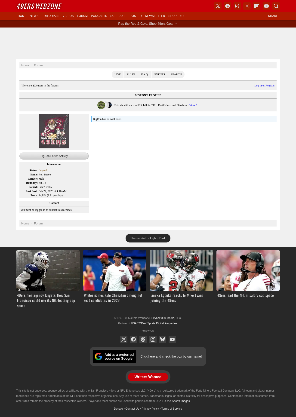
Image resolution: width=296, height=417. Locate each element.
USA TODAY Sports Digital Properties (154, 323)
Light (153, 238)
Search (176, 74)
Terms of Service (171, 408)
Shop (172, 16)
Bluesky (162, 339)
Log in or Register (264, 85)
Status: (33, 170)
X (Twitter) (123, 339)
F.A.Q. (144, 74)
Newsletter (155, 16)
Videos (68, 16)
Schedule (118, 16)
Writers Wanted (148, 377)
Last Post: (32, 191)
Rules (130, 74)
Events (159, 74)
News (34, 16)
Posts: (34, 195)
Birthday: (32, 182)
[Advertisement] (148, 43)
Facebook (133, 339)
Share (273, 16)
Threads (143, 339)
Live (117, 74)
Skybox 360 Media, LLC (166, 318)
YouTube (172, 339)
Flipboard (256, 6)
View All (194, 105)
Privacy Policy (150, 408)
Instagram (153, 339)
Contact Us (132, 408)
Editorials (50, 16)
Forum (82, 16)
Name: (34, 174)
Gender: (33, 178)
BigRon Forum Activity (54, 156)
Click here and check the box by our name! (171, 356)
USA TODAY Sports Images (173, 401)
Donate (118, 408)
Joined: (33, 187)
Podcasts (99, 16)
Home (22, 16)
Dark (162, 238)
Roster (136, 16)
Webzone (38, 6)
